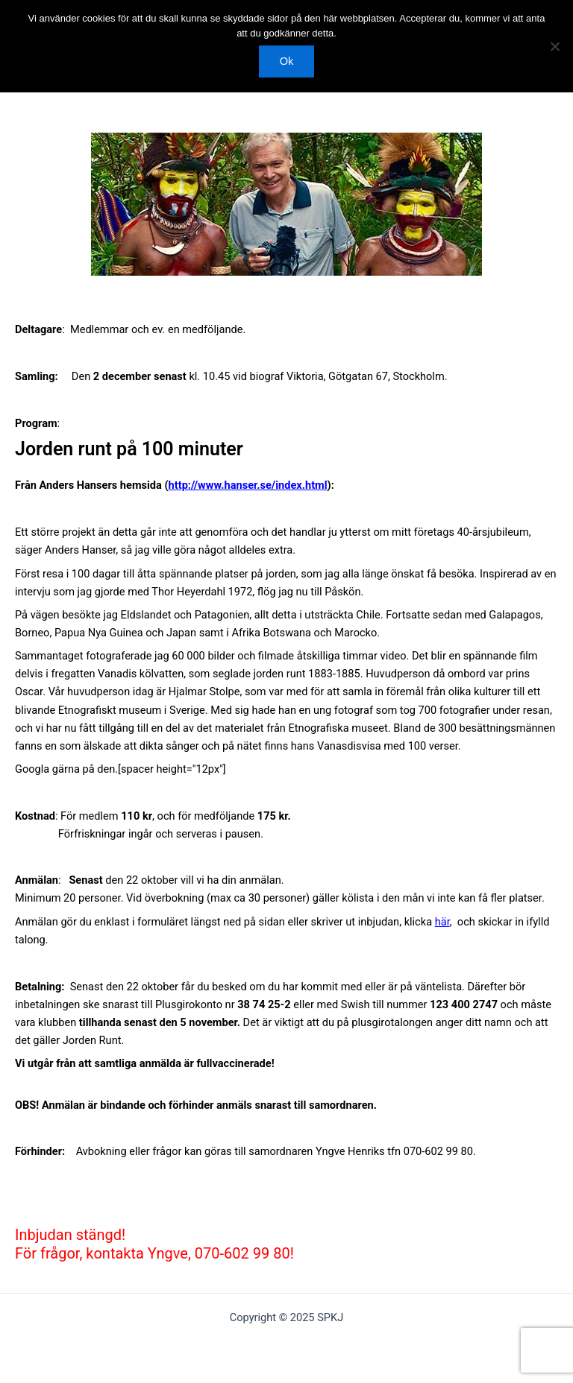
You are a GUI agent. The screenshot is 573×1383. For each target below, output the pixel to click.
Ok (287, 61)
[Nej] (554, 46)
